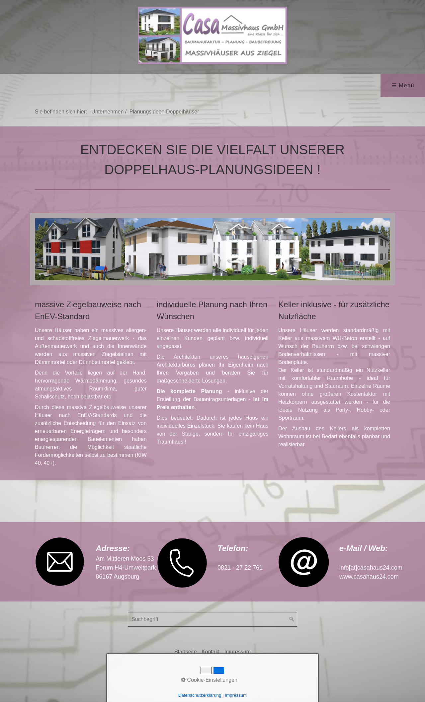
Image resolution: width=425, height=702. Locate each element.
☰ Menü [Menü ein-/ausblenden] (403, 85)
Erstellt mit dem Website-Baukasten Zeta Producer (252, 665)
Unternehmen (107, 111)
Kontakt (210, 652)
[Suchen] (292, 619)
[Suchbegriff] (212, 619)
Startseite (185, 652)
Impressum (237, 652)
